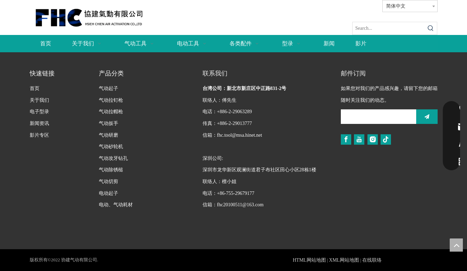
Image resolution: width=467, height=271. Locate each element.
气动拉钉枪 (111, 100)
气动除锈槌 (111, 169)
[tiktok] (386, 139)
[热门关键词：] (430, 28)
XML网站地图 (344, 260)
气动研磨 (108, 135)
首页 (34, 88)
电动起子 (108, 193)
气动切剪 (108, 181)
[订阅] (427, 116)
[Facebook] (346, 139)
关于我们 (39, 100)
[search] (377, 116)
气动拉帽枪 (111, 111)
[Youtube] (359, 139)
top (456, 245)
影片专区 (39, 135)
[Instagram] (372, 139)
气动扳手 (108, 123)
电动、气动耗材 (116, 204)
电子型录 (39, 111)
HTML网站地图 (309, 260)
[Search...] (389, 28)
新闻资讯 (39, 123)
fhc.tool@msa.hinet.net (239, 135)
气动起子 (108, 88)
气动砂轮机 (111, 146)
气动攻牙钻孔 (113, 158)
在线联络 (372, 260)
